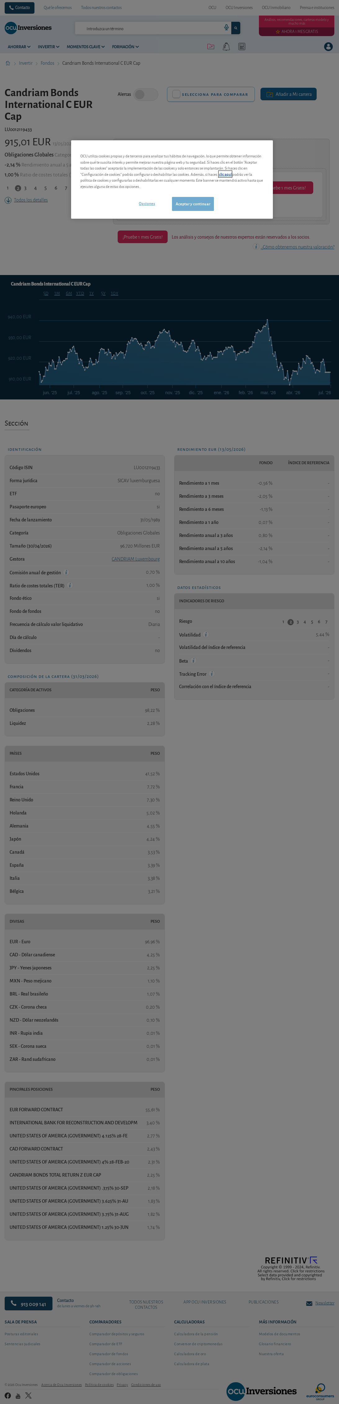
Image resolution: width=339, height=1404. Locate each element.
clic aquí (225, 174)
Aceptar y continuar (193, 204)
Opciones (147, 203)
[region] (172, 179)
